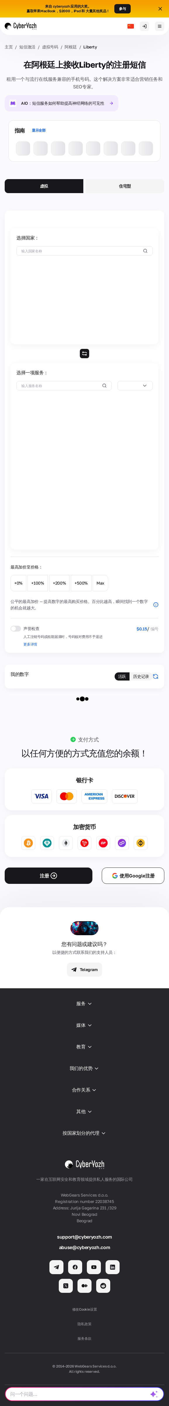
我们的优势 (84, 1068)
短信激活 (27, 46)
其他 (84, 1112)
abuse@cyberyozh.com (84, 1247)
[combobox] (135, 385)
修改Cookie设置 (84, 1309)
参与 (122, 8)
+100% (37, 582)
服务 (84, 1004)
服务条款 (84, 1338)
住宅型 (125, 185)
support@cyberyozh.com (84, 1237)
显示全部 (39, 130)
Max (100, 582)
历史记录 (141, 676)
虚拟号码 (50, 46)
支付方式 (88, 739)
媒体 (84, 1025)
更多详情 (30, 644)
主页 (9, 46)
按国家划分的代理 (84, 1133)
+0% (18, 582)
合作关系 (84, 1090)
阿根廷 (71, 46)
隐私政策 (84, 1324)
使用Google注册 (133, 875)
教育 (84, 1047)
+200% (59, 582)
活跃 (122, 676)
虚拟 (44, 185)
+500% (81, 582)
